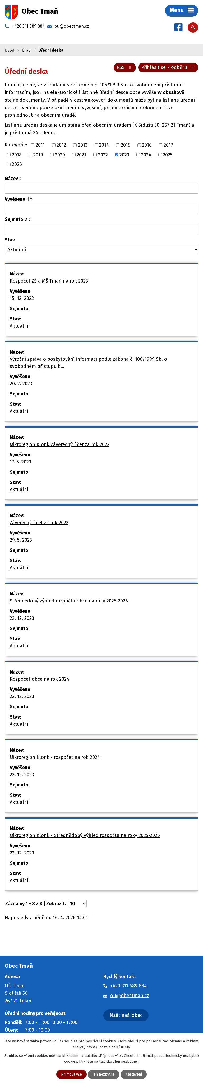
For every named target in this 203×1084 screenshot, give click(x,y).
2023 (124, 154)
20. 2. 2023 (21, 384)
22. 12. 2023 (22, 618)
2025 (168, 154)
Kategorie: (16, 145)
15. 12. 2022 (22, 298)
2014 (104, 145)
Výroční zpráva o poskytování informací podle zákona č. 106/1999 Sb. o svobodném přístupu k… (88, 362)
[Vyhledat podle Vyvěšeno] (101, 209)
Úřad (26, 50)
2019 (38, 154)
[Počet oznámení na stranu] (77, 903)
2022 (103, 154)
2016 (147, 145)
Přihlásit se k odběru (168, 67)
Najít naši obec (126, 1015)
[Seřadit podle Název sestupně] (21, 180)
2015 (125, 145)
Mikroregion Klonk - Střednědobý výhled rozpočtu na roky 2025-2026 (85, 835)
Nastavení (133, 1074)
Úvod (9, 50)
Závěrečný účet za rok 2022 (39, 523)
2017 (168, 145)
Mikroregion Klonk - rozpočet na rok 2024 (55, 757)
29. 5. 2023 (21, 540)
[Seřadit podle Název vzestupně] (21, 177)
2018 (17, 154)
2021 (81, 154)
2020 (60, 154)
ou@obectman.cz (129, 995)
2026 (17, 164)
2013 (82, 145)
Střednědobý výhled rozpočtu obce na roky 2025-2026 (69, 601)
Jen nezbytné (104, 1074)
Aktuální (19, 326)
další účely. (121, 1047)
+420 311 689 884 (128, 986)
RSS (125, 67)
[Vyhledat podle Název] (101, 188)
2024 (146, 154)
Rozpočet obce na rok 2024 (39, 679)
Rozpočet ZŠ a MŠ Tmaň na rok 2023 (49, 281)
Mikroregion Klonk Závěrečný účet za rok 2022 (59, 444)
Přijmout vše (71, 1074)
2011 (40, 145)
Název (11, 178)
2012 (61, 145)
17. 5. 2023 (20, 462)
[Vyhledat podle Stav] (101, 250)
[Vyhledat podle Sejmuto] (101, 229)
